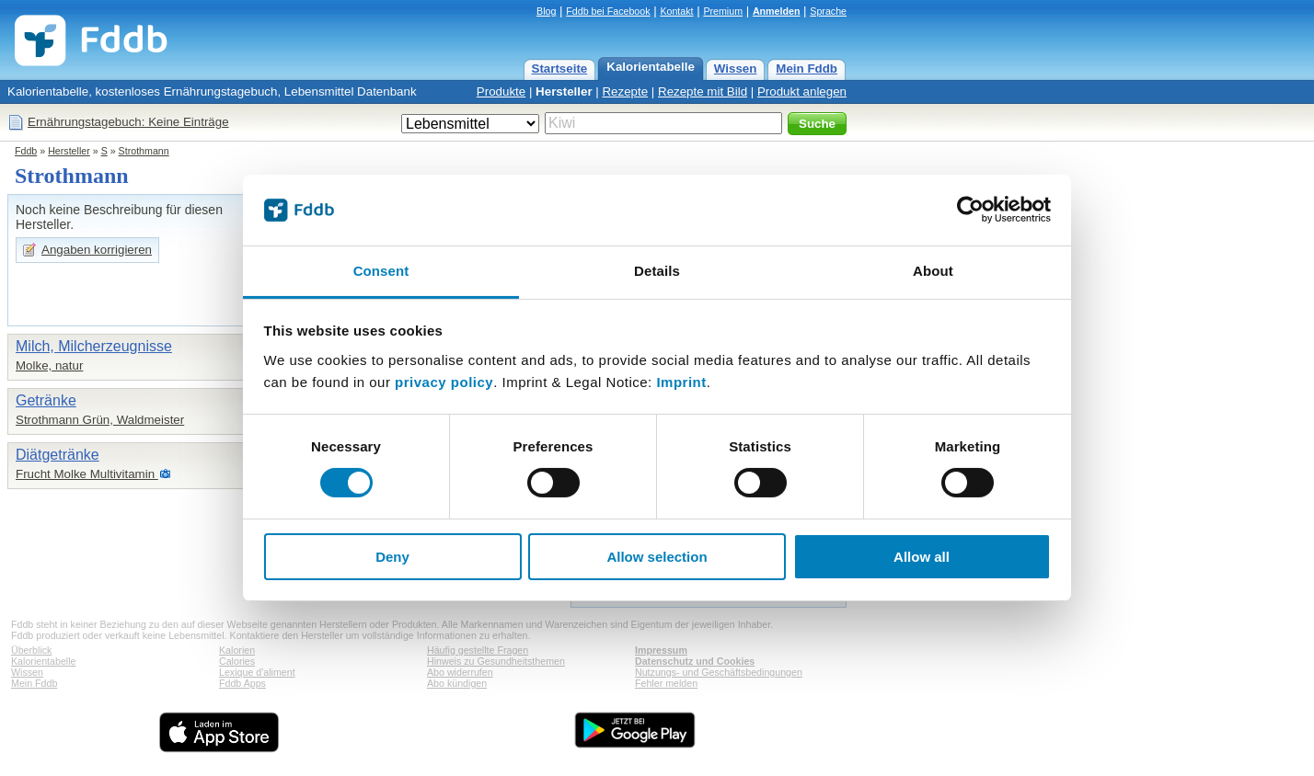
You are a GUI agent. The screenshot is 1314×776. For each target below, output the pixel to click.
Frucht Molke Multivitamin (87, 474)
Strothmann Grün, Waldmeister (100, 420)
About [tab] (933, 271)
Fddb (26, 150)
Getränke (46, 400)
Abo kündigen (457, 683)
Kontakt (676, 11)
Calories (237, 661)
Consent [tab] (381, 271)
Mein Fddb (806, 68)
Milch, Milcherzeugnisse (94, 346)
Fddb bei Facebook (608, 11)
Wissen (735, 68)
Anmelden (777, 11)
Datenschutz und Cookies (695, 661)
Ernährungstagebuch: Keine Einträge (128, 122)
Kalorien (237, 650)
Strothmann (144, 150)
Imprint (681, 382)
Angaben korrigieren (96, 250)
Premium (723, 11)
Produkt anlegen (802, 91)
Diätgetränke (57, 454)
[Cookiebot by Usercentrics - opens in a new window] (970, 209)
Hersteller (564, 91)
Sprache (828, 11)
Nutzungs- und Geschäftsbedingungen (718, 672)
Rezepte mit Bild (702, 91)
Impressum (661, 650)
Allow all (921, 557)
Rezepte (625, 91)
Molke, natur (49, 365)
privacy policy (444, 382)
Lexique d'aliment (257, 672)
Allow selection (656, 557)
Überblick (31, 650)
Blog (546, 11)
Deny (392, 557)
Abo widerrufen (460, 672)
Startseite (560, 68)
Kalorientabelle (650, 67)
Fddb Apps (242, 683)
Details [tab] (657, 271)
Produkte (501, 91)
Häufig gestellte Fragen (477, 650)
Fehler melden (666, 683)
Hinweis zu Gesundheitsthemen (496, 661)
